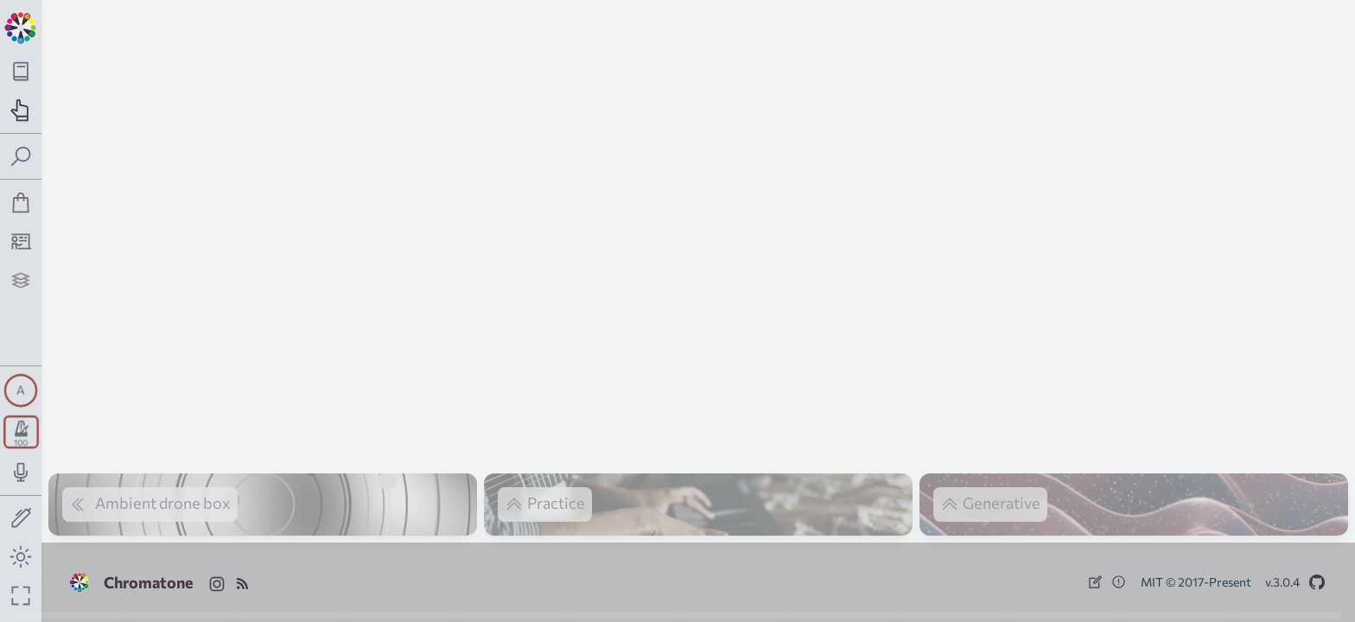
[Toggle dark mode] (21, 556)
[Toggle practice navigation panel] (21, 110)
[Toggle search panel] (21, 156)
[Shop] (21, 202)
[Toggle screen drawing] (21, 518)
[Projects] (21, 280)
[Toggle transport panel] (21, 432)
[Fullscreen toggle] (21, 595)
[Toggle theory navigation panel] (21, 71)
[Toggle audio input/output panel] (21, 472)
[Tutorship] (21, 241)
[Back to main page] (20, 26)
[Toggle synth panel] (20, 390)
